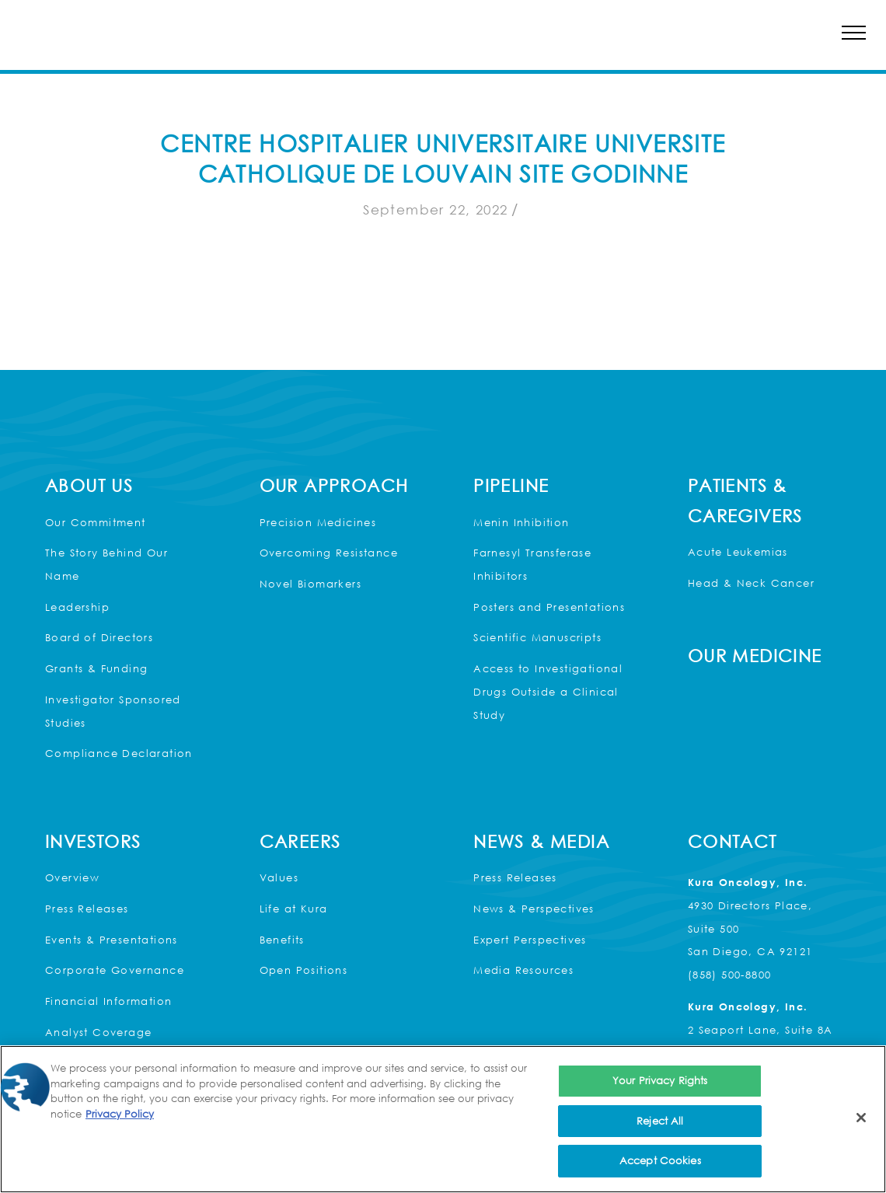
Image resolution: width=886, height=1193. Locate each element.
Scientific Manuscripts (537, 637)
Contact (732, 841)
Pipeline (511, 485)
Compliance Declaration (119, 753)
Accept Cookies (660, 1160)
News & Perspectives (534, 908)
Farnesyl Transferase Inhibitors (532, 564)
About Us (89, 485)
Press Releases (87, 908)
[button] (853, 32)
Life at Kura (294, 908)
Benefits (282, 939)
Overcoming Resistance (329, 552)
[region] (443, 1119)
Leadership (77, 607)
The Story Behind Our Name (106, 564)
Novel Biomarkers (310, 583)
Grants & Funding (96, 668)
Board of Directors (99, 637)
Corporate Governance (114, 970)
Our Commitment (95, 522)
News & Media (541, 841)
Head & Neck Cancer (751, 583)
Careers (300, 841)
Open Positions (304, 970)
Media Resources (523, 970)
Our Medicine (755, 655)
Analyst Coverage (98, 1032)
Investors (93, 841)
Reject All (660, 1121)
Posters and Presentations (549, 607)
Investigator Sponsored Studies (113, 711)
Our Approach (334, 485)
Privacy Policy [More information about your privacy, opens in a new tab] (119, 1114)
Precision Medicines (318, 522)
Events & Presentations (111, 939)
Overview (72, 877)
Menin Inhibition (521, 522)
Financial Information (108, 1001)
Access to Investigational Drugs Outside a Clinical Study (548, 691)
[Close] (861, 1118)
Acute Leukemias (738, 552)
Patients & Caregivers (745, 500)
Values (279, 877)
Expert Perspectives (530, 939)
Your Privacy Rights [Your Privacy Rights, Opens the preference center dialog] (659, 1080)
